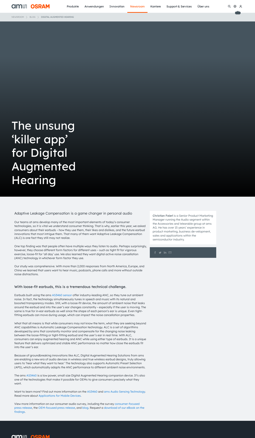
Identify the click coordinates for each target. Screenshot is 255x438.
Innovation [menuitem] (116, 6)
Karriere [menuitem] (155, 6)
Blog (32, 17)
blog (85, 407)
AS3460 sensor (62, 295)
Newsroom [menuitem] (137, 6)
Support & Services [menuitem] (179, 6)
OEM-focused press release (56, 407)
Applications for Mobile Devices (60, 395)
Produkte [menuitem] (73, 6)
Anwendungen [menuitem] (94, 6)
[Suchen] (229, 6)
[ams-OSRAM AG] (31, 6)
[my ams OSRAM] (240, 6)
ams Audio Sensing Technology (124, 391)
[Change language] (235, 6)
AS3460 (31, 375)
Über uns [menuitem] (203, 6)
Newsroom (18, 17)
